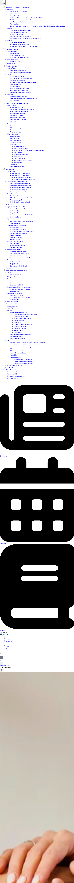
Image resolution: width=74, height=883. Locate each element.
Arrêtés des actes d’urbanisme (23, 359)
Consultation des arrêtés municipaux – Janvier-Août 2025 (27, 343)
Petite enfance (11, 68)
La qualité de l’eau (15, 16)
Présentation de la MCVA (17, 107)
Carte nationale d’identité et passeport (25, 314)
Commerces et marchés (17, 42)
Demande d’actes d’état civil (18, 312)
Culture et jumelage (13, 134)
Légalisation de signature (17, 339)
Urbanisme (10, 10)
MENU (3, 2)
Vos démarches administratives (19, 44)
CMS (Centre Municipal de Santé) (20, 202)
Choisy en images (15, 275)
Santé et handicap (12, 194)
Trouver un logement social (18, 32)
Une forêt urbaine (15, 217)
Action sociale (8, 169)
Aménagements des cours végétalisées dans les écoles (27, 258)
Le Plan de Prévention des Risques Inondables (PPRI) (26, 18)
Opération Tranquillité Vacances (19, 57)
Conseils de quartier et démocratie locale (19, 287)
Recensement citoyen (16, 336)
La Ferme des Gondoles (17, 262)
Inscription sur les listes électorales (21, 334)
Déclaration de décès (20, 326)
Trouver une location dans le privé (20, 30)
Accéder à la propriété (17, 34)
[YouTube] (7, 635)
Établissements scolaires (17, 80)
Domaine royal (18, 152)
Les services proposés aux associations (22, 109)
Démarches (8, 649)
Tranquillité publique (10, 49)
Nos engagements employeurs (16, 376)
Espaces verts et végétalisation (16, 207)
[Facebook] (1, 635)
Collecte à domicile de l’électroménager (22, 231)
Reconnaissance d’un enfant (22, 318)
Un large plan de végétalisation (19, 209)
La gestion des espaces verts (19, 213)
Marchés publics (12, 306)
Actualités (7, 641)
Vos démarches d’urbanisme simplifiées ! (22, 22)
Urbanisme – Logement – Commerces (16, 8)
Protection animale (12, 260)
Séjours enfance (15, 86)
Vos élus (12, 281)
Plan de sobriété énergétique (19, 252)
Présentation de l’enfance (18, 76)
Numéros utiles (14, 299)
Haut (6, 646)
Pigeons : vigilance (15, 239)
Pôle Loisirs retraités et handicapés (20, 186)
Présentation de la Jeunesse (18, 97)
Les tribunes (14, 283)
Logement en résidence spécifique (20, 36)
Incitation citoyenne (16, 211)
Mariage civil (17, 322)
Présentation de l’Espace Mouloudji (20, 173)
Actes (8, 341)
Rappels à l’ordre (15, 61)
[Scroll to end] (1, 670)
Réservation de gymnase (17, 128)
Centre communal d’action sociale (17, 181)
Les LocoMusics (15, 101)
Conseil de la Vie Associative (19, 120)
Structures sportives (16, 130)
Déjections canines (16, 237)
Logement (10, 28)
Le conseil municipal (16, 285)
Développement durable (14, 250)
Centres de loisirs (15, 84)
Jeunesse (10, 94)
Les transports (14, 243)
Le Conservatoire (15, 136)
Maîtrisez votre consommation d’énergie (22, 20)
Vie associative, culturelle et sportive (15, 103)
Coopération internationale (18, 167)
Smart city (10, 268)
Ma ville (9, 273)
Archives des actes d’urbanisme (23, 363)
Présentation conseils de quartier (20, 289)
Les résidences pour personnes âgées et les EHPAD (25, 38)
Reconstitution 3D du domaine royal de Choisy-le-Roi (29, 150)
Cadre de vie (8, 205)
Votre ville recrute (9, 370)
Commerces (10, 40)
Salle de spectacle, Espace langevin (24, 179)
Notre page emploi (12, 301)
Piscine (12, 126)
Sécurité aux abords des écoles (19, 88)
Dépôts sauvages (15, 235)
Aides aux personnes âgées (18, 190)
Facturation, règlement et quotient (20, 92)
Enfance (9, 74)
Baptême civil (18, 332)
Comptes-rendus (15, 291)
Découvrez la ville (12, 372)
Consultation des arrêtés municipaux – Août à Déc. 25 (30, 345)
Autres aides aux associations (19, 111)
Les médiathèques (15, 140)
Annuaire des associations (18, 118)
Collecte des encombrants (18, 229)
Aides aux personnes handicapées (20, 188)
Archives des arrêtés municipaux (23, 347)
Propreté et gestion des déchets (16, 225)
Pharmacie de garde (16, 200)
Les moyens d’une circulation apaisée (21, 221)
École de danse (14, 138)
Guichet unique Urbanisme (15, 365)
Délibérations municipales (18, 351)
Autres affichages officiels (18, 353)
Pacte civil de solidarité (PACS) (23, 324)
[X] (3, 635)
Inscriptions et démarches (18, 70)
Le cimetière (10, 367)
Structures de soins (16, 196)
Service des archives (20, 146)
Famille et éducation (10, 66)
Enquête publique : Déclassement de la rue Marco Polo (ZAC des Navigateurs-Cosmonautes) (38, 26)
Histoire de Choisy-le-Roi (21, 148)
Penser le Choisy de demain (18, 12)
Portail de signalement (17, 55)
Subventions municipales (17, 113)
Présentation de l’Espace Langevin (20, 175)
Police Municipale (12, 51)
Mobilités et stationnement (15, 241)
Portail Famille (11, 308)
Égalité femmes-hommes (14, 293)
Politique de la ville (12, 277)
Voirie (8, 219)
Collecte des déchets (16, 227)
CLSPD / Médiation (12, 59)
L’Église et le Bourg (19, 158)
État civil (9, 310)
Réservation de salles (16, 115)
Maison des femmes (16, 295)
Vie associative (11, 105)
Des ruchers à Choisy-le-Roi (18, 266)
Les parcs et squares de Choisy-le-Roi (21, 215)
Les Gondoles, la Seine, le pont (23, 160)
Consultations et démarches (13, 304)
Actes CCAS (14, 355)
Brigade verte (11, 63)
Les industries (18, 162)
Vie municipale (11, 279)
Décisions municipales (17, 349)
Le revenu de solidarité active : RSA (20, 183)
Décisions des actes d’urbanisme (24, 361)
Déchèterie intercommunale (18, 233)
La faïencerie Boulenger (21, 154)
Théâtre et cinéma (15, 142)
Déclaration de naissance (21, 316)
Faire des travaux (15, 14)
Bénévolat (13, 122)
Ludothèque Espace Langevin (22, 177)
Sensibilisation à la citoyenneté (19, 90)
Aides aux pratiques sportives (19, 192)
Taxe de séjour (14, 24)
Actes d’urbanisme (15, 357)
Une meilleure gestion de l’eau (19, 256)
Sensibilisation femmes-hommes (20, 254)
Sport (8, 124)
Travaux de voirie (15, 223)
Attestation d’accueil (20, 328)
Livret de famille (18, 330)
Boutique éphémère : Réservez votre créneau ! (24, 46)
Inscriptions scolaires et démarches (21, 78)
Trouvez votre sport (16, 132)
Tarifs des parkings (16, 247)
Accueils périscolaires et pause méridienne (23, 82)
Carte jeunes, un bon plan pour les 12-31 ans (23, 99)
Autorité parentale (19, 320)
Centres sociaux (12, 171)
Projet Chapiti (14, 264)
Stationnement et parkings (18, 245)
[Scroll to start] (1, 663)
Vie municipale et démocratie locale (15, 271)
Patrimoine (13, 144)
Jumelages (13, 165)
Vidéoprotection (15, 53)
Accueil (6, 639)
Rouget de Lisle (18, 156)
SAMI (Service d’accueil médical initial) (22, 198)
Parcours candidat (12, 374)
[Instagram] (6, 635)
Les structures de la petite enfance (20, 72)
